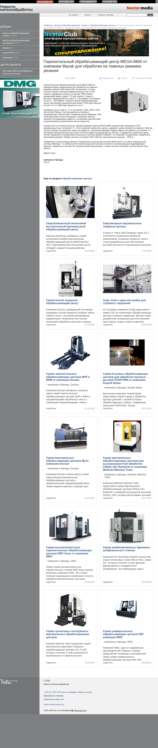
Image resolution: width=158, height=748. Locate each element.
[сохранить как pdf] (142, 78)
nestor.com (45, 2)
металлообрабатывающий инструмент (15, 41)
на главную (73, 15)
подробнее (51, 251)
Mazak (46, 162)
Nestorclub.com (80, 710)
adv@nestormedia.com (54, 699)
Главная (48, 25)
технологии (11, 52)
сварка (8, 48)
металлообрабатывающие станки (15, 34)
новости (87, 15)
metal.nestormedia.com (54, 704)
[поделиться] (106, 78)
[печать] (123, 78)
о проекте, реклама (105, 15)
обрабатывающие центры (102, 25)
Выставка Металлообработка (17, 72)
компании (10, 57)
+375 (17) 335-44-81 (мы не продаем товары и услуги (68, 692)
